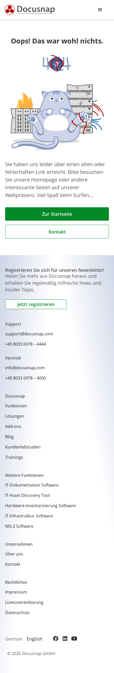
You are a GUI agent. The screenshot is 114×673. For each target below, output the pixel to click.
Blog (9, 436)
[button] (100, 9)
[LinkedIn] (65, 638)
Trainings (14, 457)
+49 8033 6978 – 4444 (25, 344)
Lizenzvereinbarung (24, 602)
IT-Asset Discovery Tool (27, 495)
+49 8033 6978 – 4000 (25, 378)
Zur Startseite (57, 214)
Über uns (14, 554)
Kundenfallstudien (23, 447)
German (14, 639)
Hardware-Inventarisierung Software (40, 505)
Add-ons (13, 426)
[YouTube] (74, 638)
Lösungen (14, 416)
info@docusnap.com (25, 368)
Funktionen (16, 406)
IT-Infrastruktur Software (29, 516)
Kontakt (57, 232)
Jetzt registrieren (35, 304)
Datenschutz (17, 612)
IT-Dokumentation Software (32, 485)
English (34, 639)
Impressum (16, 592)
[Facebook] (56, 638)
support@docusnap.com (29, 334)
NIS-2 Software (19, 526)
